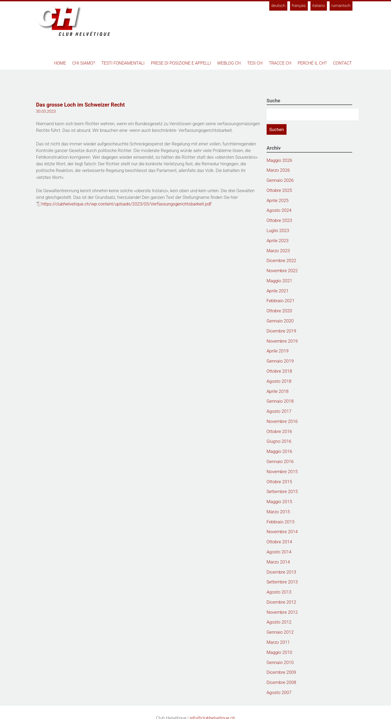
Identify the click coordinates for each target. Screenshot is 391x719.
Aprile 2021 (278, 290)
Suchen (276, 129)
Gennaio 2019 (280, 361)
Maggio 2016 (279, 451)
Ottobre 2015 (279, 481)
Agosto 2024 (279, 210)
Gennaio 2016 (280, 461)
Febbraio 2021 (281, 300)
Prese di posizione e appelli (181, 63)
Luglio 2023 (278, 230)
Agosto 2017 (279, 411)
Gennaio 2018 (280, 401)
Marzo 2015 (278, 511)
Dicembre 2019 (281, 331)
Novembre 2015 (282, 471)
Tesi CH (255, 63)
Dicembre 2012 (281, 602)
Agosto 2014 (279, 551)
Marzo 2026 (278, 170)
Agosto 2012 (279, 622)
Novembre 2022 (282, 270)
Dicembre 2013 (281, 572)
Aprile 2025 (278, 200)
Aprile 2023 (278, 240)
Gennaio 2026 (280, 180)
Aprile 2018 (278, 391)
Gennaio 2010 (280, 662)
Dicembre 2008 (281, 682)
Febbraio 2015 (281, 521)
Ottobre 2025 (279, 190)
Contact (342, 63)
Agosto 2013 (279, 592)
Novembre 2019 (282, 341)
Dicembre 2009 (281, 672)
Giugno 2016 (279, 441)
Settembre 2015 (282, 491)
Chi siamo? (83, 63)
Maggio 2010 (279, 652)
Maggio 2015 (279, 501)
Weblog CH (229, 63)
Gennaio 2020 (280, 320)
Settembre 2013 (282, 582)
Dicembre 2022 (281, 260)
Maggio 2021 (279, 280)
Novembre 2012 (282, 612)
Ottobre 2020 (279, 310)
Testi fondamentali (122, 63)
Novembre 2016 (282, 421)
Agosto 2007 (279, 692)
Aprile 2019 (278, 351)
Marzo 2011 (278, 642)
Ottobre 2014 (279, 541)
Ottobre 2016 (279, 431)
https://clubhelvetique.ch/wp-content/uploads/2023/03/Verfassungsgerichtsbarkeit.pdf (126, 204)
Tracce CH (280, 63)
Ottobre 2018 (279, 371)
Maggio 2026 (279, 160)
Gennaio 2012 (280, 632)
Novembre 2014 (282, 531)
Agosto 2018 (279, 381)
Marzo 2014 (278, 562)
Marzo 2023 (278, 250)
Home (60, 63)
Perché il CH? (312, 63)
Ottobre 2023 (279, 220)
